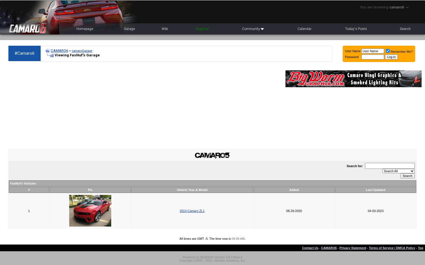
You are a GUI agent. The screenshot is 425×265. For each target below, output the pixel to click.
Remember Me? (399, 51)
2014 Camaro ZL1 (192, 211)
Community (253, 29)
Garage (129, 29)
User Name (353, 51)
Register (202, 29)
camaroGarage (82, 50)
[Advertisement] (144, 105)
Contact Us (310, 248)
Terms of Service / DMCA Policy (392, 248)
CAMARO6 (59, 51)
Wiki (165, 29)
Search (405, 29)
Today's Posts (356, 29)
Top (420, 248)
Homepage (84, 29)
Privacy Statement (353, 248)
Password (352, 57)
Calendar (305, 29)
